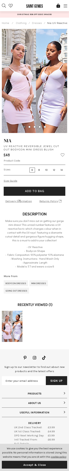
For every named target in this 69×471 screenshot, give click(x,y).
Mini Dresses (38, 283)
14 (62, 170)
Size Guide (10, 180)
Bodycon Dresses (16, 283)
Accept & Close (34, 465)
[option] (34, 14)
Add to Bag (34, 191)
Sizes (7, 169)
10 (46, 170)
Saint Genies (34, 7)
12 (54, 170)
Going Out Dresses (16, 290)
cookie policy (58, 456)
